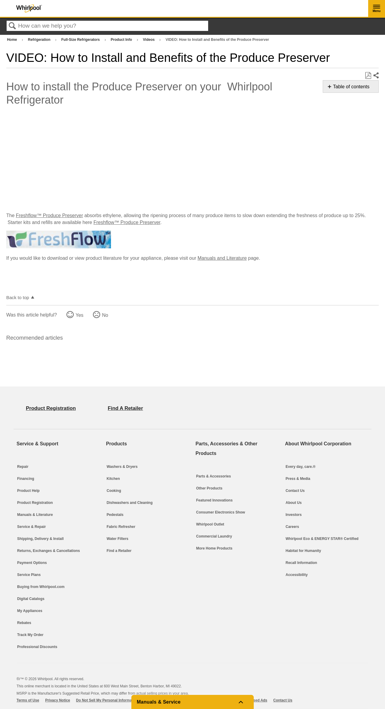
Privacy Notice (57, 700)
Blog (292, 71)
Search (12, 26)
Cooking (114, 491)
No (105, 315)
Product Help (28, 491)
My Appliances (29, 611)
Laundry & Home (305, 40)
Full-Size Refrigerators (81, 40)
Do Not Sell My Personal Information (107, 700)
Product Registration (35, 503)
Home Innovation (305, 87)
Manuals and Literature (222, 258)
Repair (22, 467)
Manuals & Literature (35, 515)
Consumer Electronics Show (220, 512)
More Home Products (214, 548)
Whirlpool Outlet (210, 524)
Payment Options (32, 563)
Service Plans (29, 575)
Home (12, 40)
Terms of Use (28, 700)
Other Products (209, 488)
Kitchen (295, 24)
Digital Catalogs (31, 599)
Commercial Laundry (214, 536)
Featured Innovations (214, 500)
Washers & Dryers (122, 467)
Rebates (24, 623)
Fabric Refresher (121, 527)
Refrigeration (39, 40)
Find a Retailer (119, 551)
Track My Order (30, 635)
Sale (292, 102)
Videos (149, 40)
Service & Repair (31, 527)
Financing (25, 479)
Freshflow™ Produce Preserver (49, 215)
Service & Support (306, 118)
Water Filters (117, 539)
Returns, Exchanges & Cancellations (48, 551)
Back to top (17, 297)
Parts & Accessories (308, 56)
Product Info (122, 40)
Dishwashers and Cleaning (130, 503)
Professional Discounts (37, 647)
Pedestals (115, 515)
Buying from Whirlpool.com (40, 587)
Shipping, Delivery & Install (40, 539)
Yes (79, 315)
